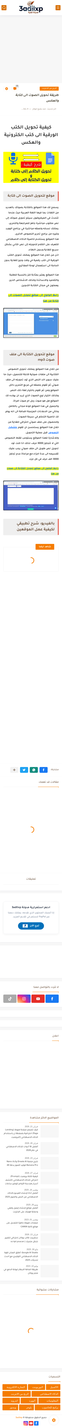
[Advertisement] (31, 50)
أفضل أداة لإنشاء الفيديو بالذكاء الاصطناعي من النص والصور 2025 (21, 1195)
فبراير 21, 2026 (31, 1126)
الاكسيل (54, 1387)
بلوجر (29, 1407)
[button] (44, 770)
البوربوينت (37, 1387)
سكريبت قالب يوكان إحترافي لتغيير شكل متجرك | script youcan (21, 1240)
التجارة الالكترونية (16, 1387)
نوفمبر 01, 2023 (31, 1219)
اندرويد (14, 1400)
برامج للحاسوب (50, 1407)
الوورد (32, 1400)
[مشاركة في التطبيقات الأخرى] (14, 770)
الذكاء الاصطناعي (49, 1393)
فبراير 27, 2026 (31, 1173)
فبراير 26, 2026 (31, 1143)
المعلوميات (52, 1400)
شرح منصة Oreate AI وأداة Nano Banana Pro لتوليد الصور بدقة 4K (22, 1164)
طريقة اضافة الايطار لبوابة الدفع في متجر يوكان (21, 1272)
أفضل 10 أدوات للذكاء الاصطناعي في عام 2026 (22, 1149)
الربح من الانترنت (49, 88)
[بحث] (3, 7)
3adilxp (19, 1418)
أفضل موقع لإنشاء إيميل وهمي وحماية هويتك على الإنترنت (22, 1210)
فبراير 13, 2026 (31, 1234)
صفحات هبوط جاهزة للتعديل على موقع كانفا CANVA (22, 1225)
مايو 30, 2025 (32, 1249)
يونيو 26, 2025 (32, 1205)
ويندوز (13, 1407)
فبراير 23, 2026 (31, 1158)
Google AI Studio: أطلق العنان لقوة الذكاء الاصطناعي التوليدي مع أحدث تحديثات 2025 (21, 1256)
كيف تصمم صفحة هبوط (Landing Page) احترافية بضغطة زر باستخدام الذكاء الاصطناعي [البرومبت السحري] (21, 1134)
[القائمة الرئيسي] (58, 7)
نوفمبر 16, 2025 (31, 1190)
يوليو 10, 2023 (32, 1266)
